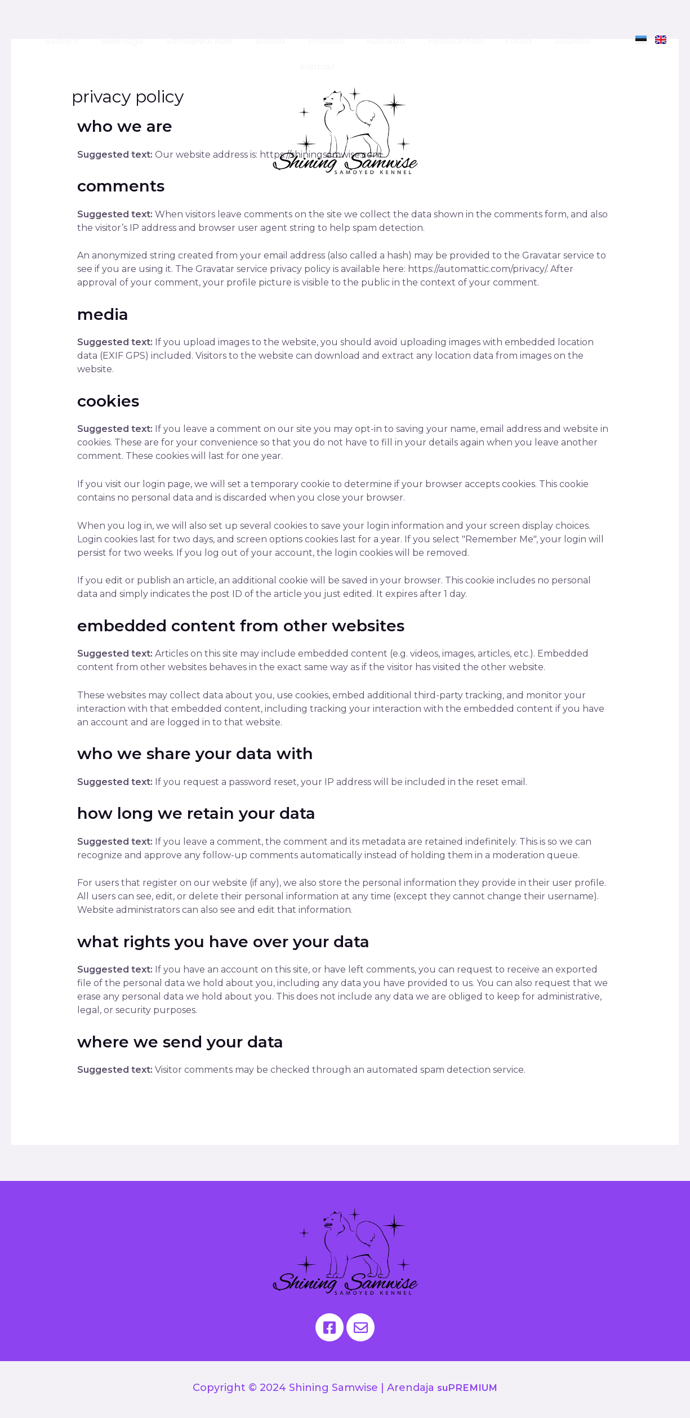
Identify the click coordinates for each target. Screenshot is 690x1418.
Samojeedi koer (199, 41)
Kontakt (317, 67)
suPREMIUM (467, 1387)
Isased (271, 41)
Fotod (519, 41)
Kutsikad (386, 41)
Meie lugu (122, 41)
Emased (326, 41)
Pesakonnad (455, 41)
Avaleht (62, 41)
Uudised (572, 41)
